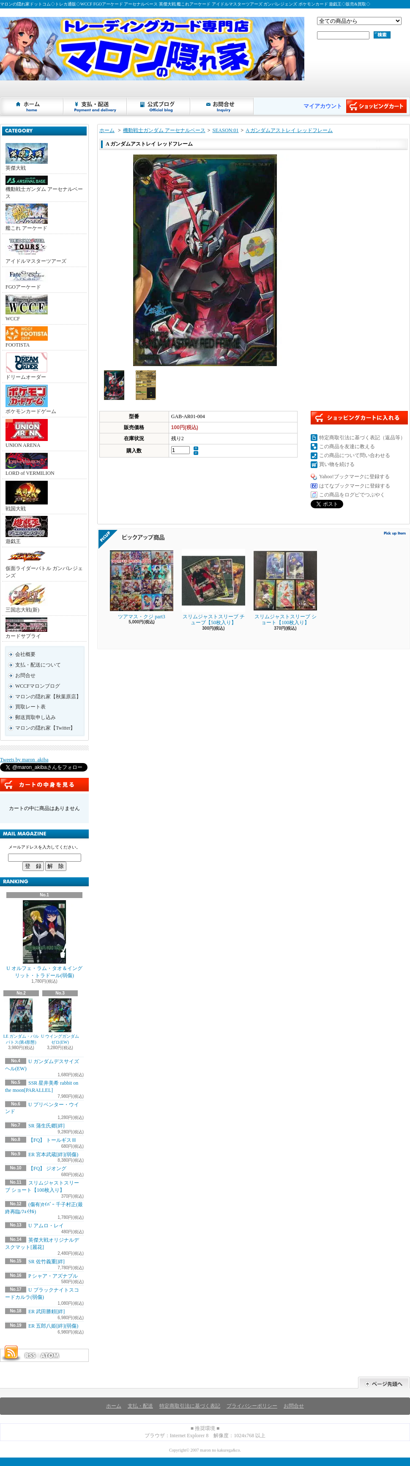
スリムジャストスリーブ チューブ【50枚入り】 (213, 587)
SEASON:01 (226, 130)
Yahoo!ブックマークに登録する (354, 476)
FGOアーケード (26, 279)
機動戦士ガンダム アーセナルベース (44, 187)
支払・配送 (140, 1406)
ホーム (32, 106)
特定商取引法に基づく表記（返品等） (362, 438)
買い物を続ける (337, 464)
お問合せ (222, 106)
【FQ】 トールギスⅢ (52, 1140)
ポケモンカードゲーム (30, 399)
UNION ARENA (26, 433)
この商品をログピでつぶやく (352, 495)
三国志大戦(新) (26, 598)
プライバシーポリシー (252, 1406)
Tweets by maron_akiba (24, 760)
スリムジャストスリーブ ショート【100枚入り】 (285, 587)
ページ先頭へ (384, 1383)
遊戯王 (26, 530)
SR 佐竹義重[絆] (46, 1262)
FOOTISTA (26, 337)
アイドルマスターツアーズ (35, 250)
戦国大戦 (26, 496)
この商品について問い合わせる (354, 455)
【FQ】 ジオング (47, 1168)
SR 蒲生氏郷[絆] (46, 1126)
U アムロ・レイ (46, 1226)
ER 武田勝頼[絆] (46, 1311)
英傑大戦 (26, 157)
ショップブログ (159, 106)
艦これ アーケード (26, 217)
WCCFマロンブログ (37, 686)
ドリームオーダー (26, 366)
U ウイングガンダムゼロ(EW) (60, 1021)
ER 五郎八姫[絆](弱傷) (53, 1326)
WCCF (26, 308)
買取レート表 (30, 707)
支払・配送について (95, 106)
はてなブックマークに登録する (354, 486)
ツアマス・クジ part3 (141, 584)
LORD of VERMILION (30, 464)
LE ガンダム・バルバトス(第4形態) (21, 1021)
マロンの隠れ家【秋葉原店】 (48, 697)
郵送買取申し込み (35, 717)
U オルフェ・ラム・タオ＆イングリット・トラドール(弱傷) (44, 939)
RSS (30, 1355)
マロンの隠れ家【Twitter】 (45, 728)
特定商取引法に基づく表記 (189, 1406)
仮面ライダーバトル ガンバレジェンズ (44, 564)
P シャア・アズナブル (53, 1276)
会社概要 (25, 654)
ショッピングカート (376, 106)
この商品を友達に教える (347, 446)
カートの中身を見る (44, 784)
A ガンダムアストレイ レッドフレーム (289, 130)
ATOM (50, 1355)
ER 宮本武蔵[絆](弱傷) (53, 1154)
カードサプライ (26, 628)
